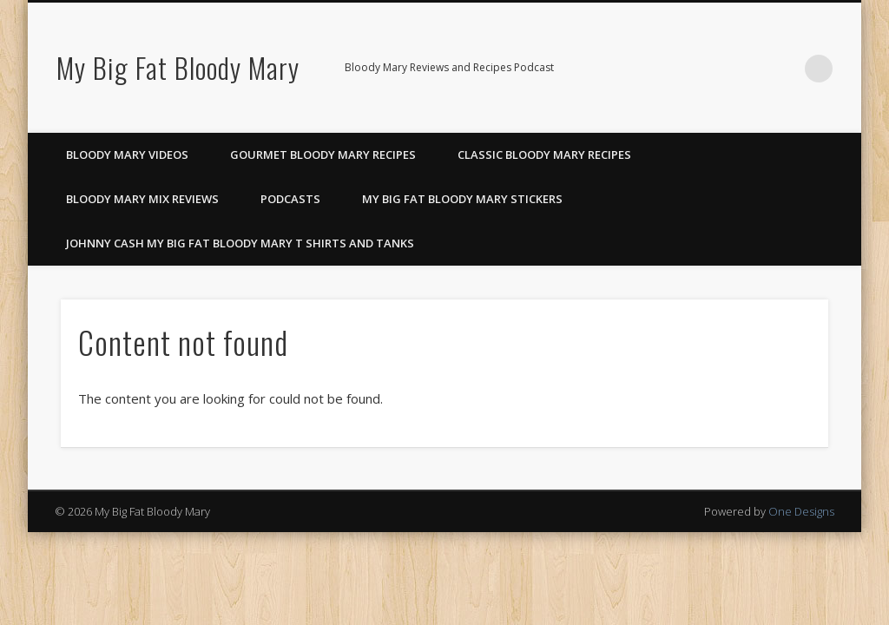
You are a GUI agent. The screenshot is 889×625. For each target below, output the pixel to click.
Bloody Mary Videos (127, 154)
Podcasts (290, 199)
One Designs (801, 511)
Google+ (783, 68)
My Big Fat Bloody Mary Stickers (462, 199)
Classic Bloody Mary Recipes (544, 154)
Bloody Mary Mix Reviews (142, 199)
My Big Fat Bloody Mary (178, 67)
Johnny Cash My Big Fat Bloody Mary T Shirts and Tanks (240, 243)
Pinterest (747, 68)
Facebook (712, 68)
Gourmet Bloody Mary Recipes (323, 154)
